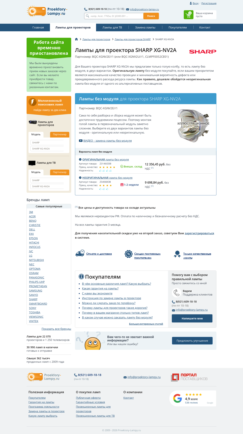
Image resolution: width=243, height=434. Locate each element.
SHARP (33, 299)
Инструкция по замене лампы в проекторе (111, 298)
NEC (31, 264)
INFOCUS (34, 247)
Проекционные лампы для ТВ (95, 415)
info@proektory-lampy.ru (142, 9)
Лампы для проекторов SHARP (133, 39)
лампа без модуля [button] (104, 159)
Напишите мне (192, 318)
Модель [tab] (36, 134)
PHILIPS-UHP (37, 282)
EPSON (33, 238)
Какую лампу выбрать (42, 415)
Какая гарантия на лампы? (100, 288)
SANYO (33, 295)
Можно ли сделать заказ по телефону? (108, 303)
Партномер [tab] (59, 134)
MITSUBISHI (36, 260)
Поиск (151, 16)
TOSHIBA (34, 312)
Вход (195, 3)
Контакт (128, 397)
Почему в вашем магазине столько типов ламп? (115, 312)
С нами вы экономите (97, 293)
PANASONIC (36, 277)
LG (30, 255)
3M (31, 212)
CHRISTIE (34, 225)
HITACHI (34, 242)
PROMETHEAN (38, 286)
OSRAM (34, 273)
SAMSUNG (35, 290)
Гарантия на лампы (41, 402)
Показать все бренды (56, 329)
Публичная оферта (88, 397)
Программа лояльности (43, 406)
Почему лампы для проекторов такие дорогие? (114, 308)
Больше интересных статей (146, 324)
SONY (32, 308)
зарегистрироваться (199, 233)
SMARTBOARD (38, 303)
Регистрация (208, 3)
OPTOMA (34, 268)
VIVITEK (33, 321)
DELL (32, 229)
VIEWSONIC (36, 316)
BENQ (32, 221)
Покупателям (37, 397)
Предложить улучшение (192, 340)
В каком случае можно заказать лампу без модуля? (117, 317)
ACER (32, 216)
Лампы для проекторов (96, 39)
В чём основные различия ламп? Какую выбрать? (116, 283)
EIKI (31, 234)
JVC (31, 251)
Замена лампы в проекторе (46, 411)
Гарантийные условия (90, 402)
